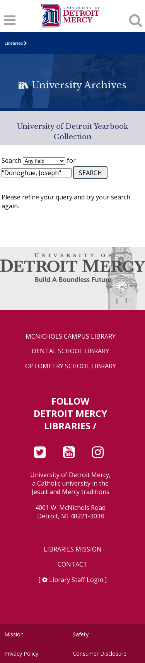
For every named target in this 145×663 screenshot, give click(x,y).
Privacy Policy (21, 653)
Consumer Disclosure (99, 653)
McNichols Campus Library (71, 336)
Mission (14, 634)
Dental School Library (70, 351)
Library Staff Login (76, 579)
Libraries (14, 43)
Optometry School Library (70, 366)
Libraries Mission (73, 549)
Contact (72, 564)
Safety (81, 634)
